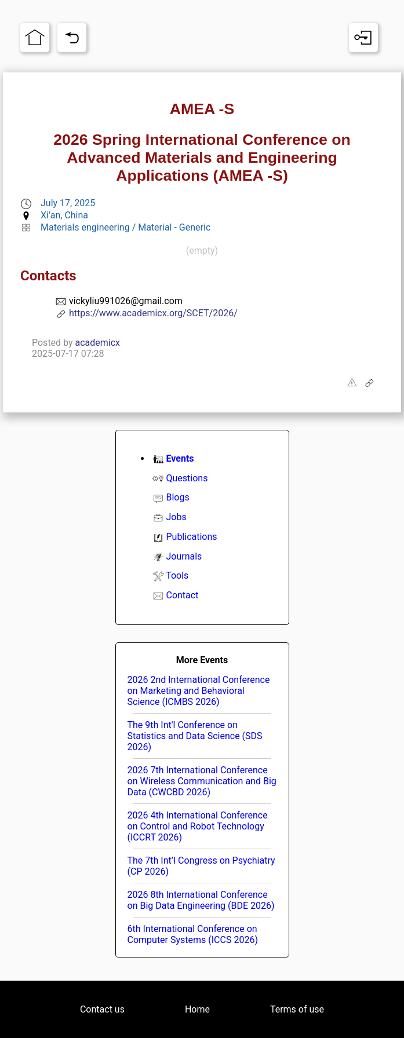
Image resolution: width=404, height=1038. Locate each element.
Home (197, 1009)
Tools (177, 575)
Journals (184, 556)
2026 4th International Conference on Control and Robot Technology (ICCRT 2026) (198, 826)
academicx (98, 342)
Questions (187, 478)
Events (180, 458)
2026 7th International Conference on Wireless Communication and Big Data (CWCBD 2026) (202, 781)
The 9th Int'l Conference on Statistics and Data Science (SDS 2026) (195, 735)
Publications (191, 536)
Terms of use (297, 1009)
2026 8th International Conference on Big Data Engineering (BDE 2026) (201, 900)
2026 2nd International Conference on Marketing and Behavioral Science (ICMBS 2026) (199, 690)
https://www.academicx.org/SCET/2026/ (153, 313)
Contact (182, 595)
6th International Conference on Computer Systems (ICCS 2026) (193, 934)
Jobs (176, 516)
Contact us (102, 1009)
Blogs (177, 497)
